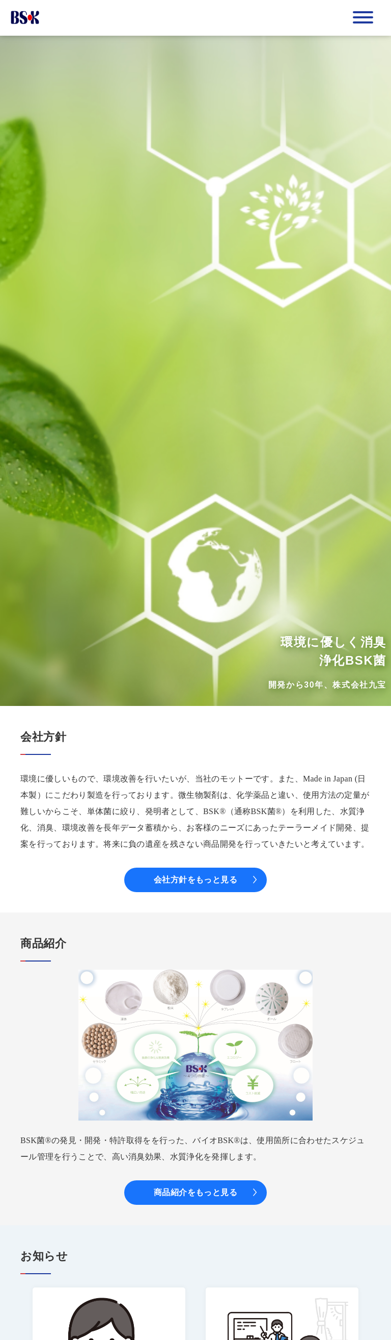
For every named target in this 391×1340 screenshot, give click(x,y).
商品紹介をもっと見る (196, 1192)
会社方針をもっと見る (196, 879)
